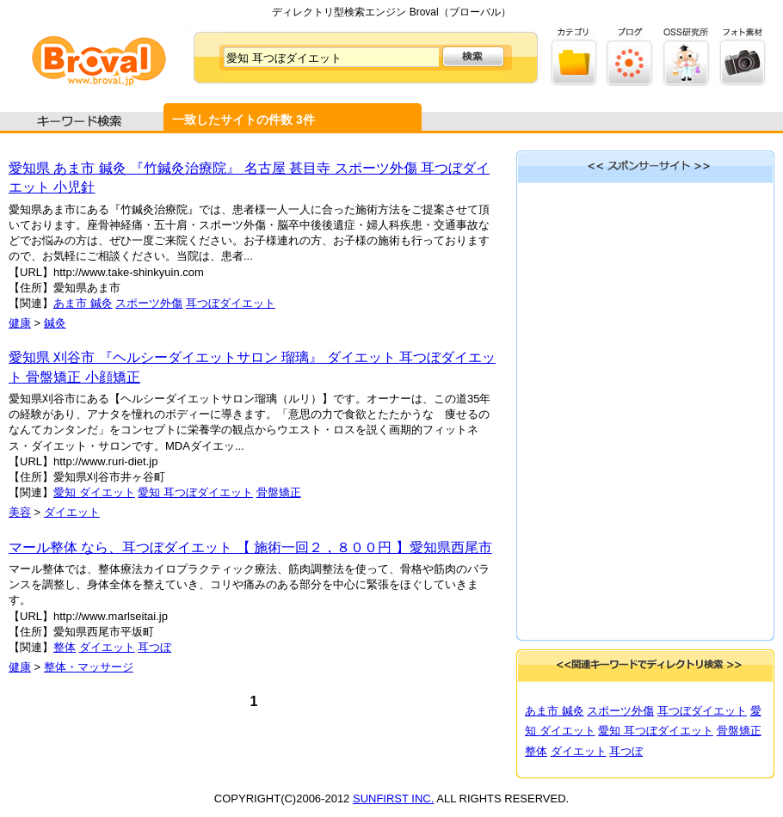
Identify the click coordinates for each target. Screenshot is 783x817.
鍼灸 (55, 322)
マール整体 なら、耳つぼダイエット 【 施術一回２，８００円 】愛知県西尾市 (250, 547)
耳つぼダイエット (230, 303)
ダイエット (72, 512)
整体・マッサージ (88, 666)
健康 (20, 322)
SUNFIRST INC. (393, 798)
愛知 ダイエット (94, 492)
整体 (64, 647)
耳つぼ (154, 647)
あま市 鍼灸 (83, 303)
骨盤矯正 (278, 492)
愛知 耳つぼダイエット (195, 492)
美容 (20, 512)
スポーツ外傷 (148, 303)
